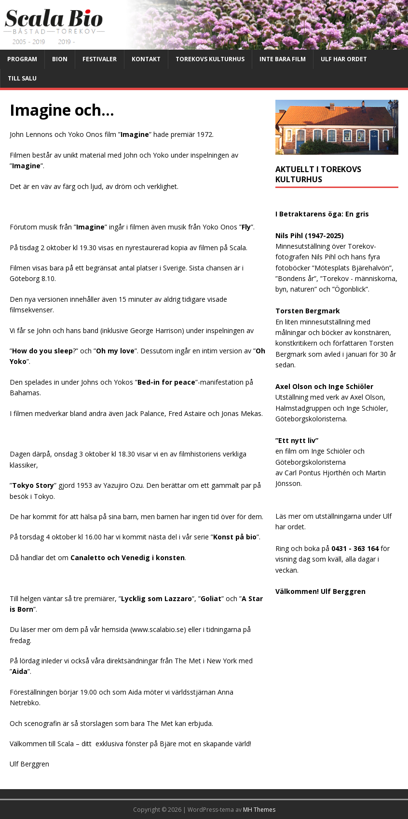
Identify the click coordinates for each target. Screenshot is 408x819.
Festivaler (99, 59)
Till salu (22, 78)
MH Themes (259, 810)
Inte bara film (282, 59)
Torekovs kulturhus (210, 59)
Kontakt (146, 59)
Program (22, 59)
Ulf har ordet (344, 59)
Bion (60, 59)
